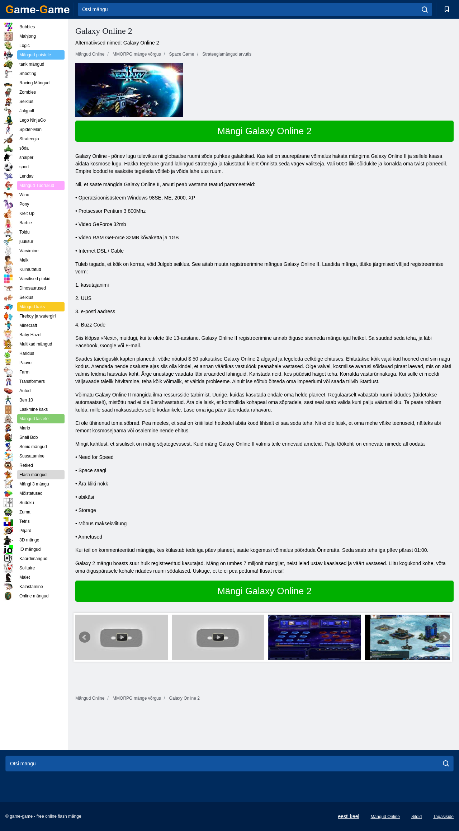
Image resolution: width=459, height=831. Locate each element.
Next (444, 637)
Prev (84, 637)
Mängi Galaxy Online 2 (264, 131)
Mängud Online (385, 816)
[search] (424, 9)
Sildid (416, 816)
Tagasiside (443, 816)
